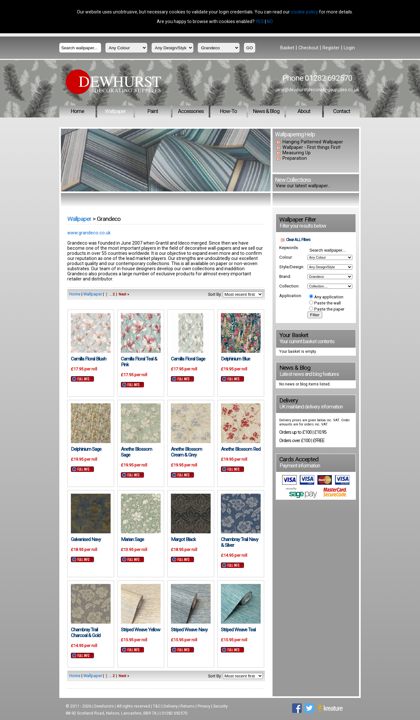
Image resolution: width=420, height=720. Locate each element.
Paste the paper (326, 309)
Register (331, 48)
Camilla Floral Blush (88, 359)
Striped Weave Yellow (140, 630)
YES (260, 21)
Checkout (308, 48)
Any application (326, 297)
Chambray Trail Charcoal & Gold (85, 632)
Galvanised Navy (86, 539)
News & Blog (266, 111)
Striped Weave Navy (189, 630)
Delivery (171, 706)
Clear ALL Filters (298, 239)
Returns (188, 706)
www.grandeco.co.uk (89, 232)
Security (220, 706)
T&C (157, 706)
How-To (228, 111)
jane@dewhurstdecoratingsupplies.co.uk (317, 89)
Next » (124, 294)
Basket (287, 48)
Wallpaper (115, 111)
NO (270, 21)
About (304, 111)
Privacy (203, 706)
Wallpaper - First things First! (311, 147)
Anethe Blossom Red (240, 449)
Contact (341, 111)
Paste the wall (325, 303)
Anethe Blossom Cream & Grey (186, 452)
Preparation (294, 158)
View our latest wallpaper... (303, 186)
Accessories (191, 111)
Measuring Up (296, 153)
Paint (152, 111)
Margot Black (183, 539)
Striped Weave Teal (238, 630)
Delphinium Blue (235, 359)
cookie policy (304, 11)
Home (77, 111)
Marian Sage (132, 539)
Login (349, 48)
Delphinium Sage (86, 449)
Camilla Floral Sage (188, 359)
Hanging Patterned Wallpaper (312, 142)
